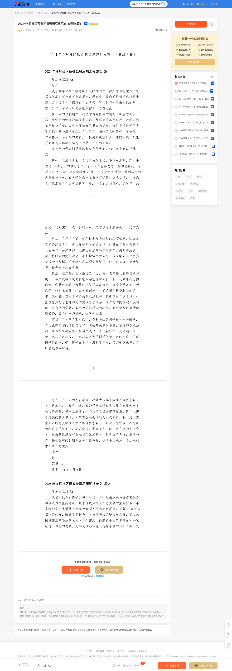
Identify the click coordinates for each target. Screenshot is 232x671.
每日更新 (57, 4)
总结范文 (203, 191)
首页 (17, 13)
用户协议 (121, 651)
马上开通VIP (195, 62)
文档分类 (41, 4)
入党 (191, 191)
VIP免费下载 (109, 570)
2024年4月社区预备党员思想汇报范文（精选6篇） (77, 13)
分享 (139, 665)
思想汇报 (42, 13)
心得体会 (180, 198)
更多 (212, 77)
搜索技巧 (71, 4)
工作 (178, 176)
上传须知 (132, 651)
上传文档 (187, 4)
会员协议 (143, 651)
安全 (192, 198)
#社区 (35, 600)
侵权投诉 (161, 30)
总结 (199, 176)
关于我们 (89, 651)
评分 (117, 665)
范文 (189, 176)
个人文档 (28, 13)
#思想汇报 (28, 600)
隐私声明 (111, 651)
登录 (214, 4)
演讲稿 (179, 191)
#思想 (41, 600)
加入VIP (202, 4)
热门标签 (180, 170)
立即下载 (75, 570)
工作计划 (194, 184)
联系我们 (100, 651)
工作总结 (180, 184)
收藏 (126, 665)
